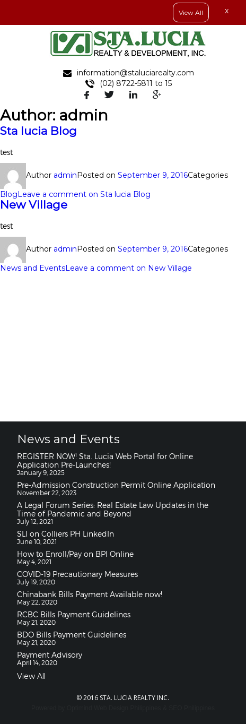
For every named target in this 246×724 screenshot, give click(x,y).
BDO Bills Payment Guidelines (71, 634)
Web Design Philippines (127, 708)
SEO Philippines (192, 708)
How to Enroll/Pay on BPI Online (75, 553)
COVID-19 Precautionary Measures (77, 574)
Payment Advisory (49, 654)
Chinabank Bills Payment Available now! (89, 594)
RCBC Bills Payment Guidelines (73, 614)
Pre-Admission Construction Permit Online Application (116, 484)
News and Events (32, 268)
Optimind (79, 708)
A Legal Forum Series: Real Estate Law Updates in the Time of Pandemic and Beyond (112, 509)
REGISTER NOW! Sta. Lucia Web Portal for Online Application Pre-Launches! (105, 460)
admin (65, 175)
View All (31, 676)
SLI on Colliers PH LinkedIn (65, 533)
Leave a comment (84, 194)
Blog (8, 194)
